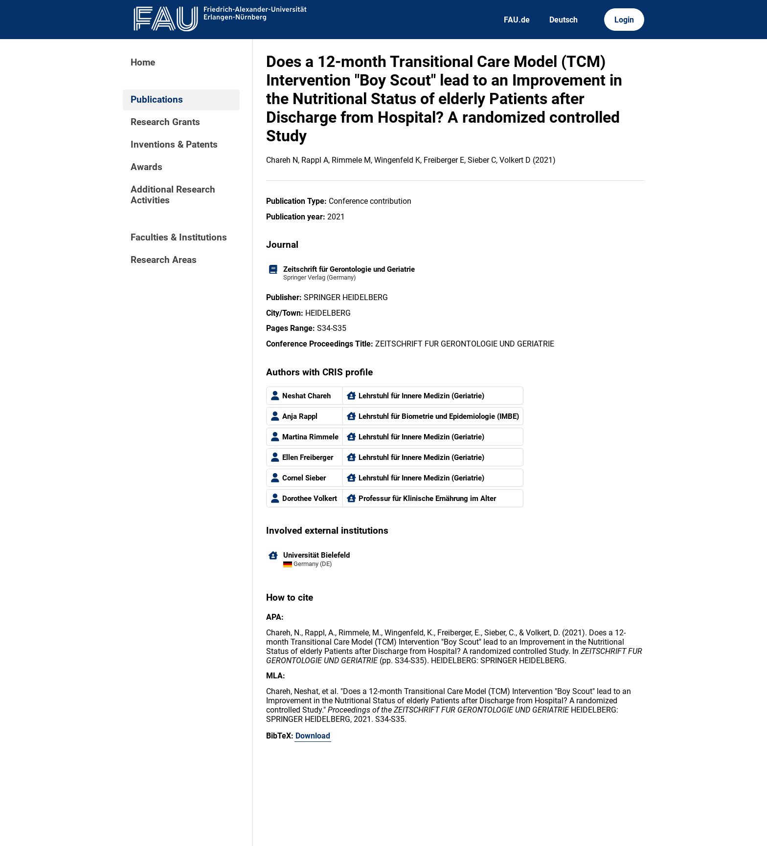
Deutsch (563, 19)
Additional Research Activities (173, 195)
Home (143, 62)
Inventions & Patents (174, 144)
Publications (157, 99)
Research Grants (165, 122)
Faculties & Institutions (179, 237)
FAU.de (517, 19)
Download (312, 735)
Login (624, 19)
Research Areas (164, 260)
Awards (146, 167)
